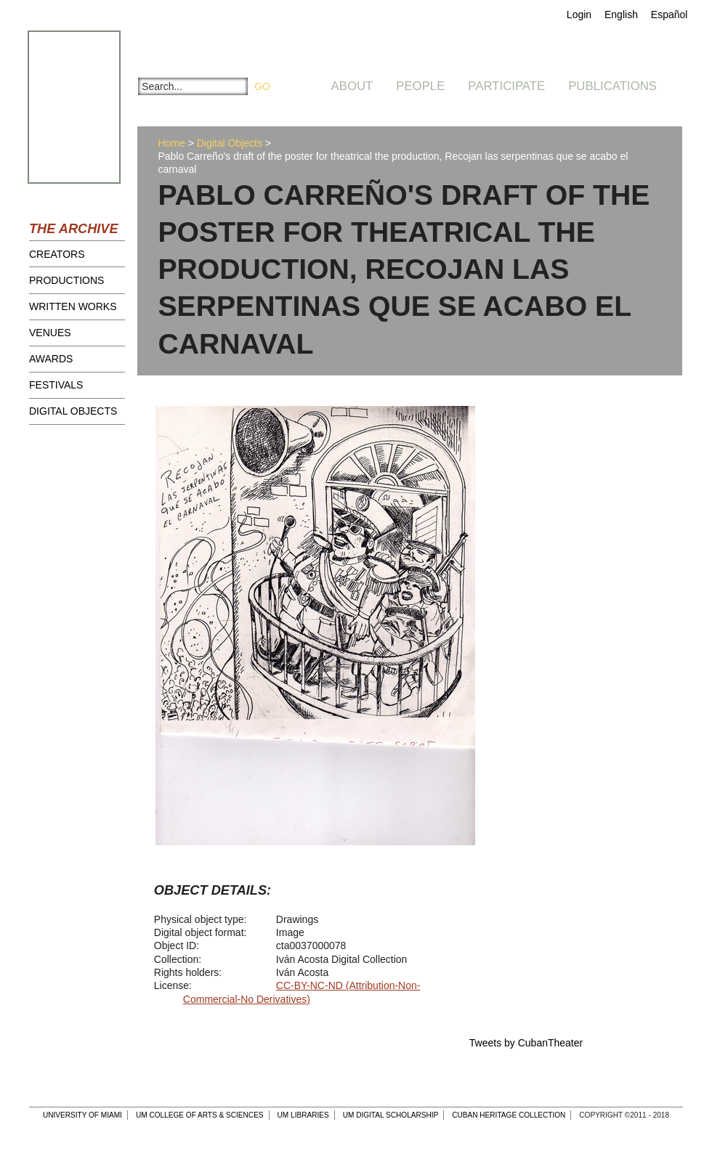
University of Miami (82, 1115)
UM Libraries (303, 1115)
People (420, 86)
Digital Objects (73, 411)
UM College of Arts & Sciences (200, 1115)
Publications (612, 86)
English (621, 14)
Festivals (56, 385)
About (352, 86)
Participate (506, 86)
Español (669, 14)
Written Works (73, 306)
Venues (50, 332)
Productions (66, 280)
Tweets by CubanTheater (526, 1043)
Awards (51, 359)
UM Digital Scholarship (391, 1115)
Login (579, 14)
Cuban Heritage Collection (508, 1115)
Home (171, 143)
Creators (57, 254)
